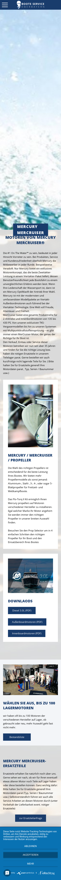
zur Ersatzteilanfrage (30, 818)
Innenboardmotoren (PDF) (26, 633)
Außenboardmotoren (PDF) (27, 621)
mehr (30, 863)
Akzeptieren (30, 854)
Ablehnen (30, 846)
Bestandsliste (16, 737)
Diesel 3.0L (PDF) (21, 610)
